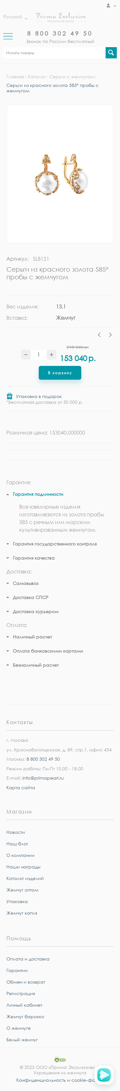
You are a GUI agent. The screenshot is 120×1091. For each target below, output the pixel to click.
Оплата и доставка (28, 958)
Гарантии (17, 970)
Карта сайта (20, 787)
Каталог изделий (25, 878)
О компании (20, 855)
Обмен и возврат (25, 982)
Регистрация (20, 993)
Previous (101, 336)
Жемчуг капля (21, 913)
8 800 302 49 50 (60, 33)
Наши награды (23, 866)
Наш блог (17, 843)
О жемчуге (18, 1028)
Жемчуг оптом (22, 889)
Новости (15, 832)
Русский (13, 17)
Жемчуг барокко (25, 1016)
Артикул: (17, 259)
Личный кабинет (24, 1005)
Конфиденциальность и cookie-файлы (60, 1080)
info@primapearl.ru (43, 778)
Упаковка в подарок (39, 396)
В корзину (60, 372)
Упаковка (17, 901)
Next (110, 336)
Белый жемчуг (22, 1039)
